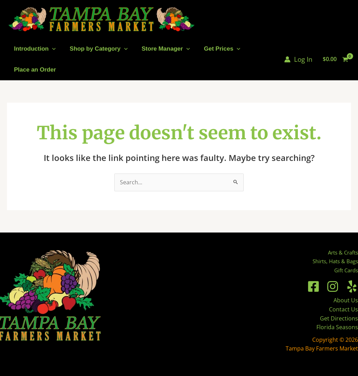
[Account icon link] (298, 59)
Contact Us (343, 309)
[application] (52, 48)
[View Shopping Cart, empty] (335, 59)
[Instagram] (333, 286)
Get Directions (339, 318)
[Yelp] (352, 286)
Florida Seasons (337, 327)
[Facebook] (313, 286)
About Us (346, 300)
